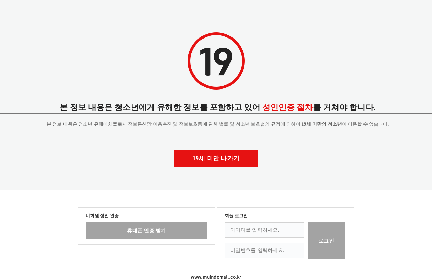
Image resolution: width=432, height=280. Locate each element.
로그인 (326, 241)
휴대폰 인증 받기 (146, 230)
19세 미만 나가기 (216, 158)
